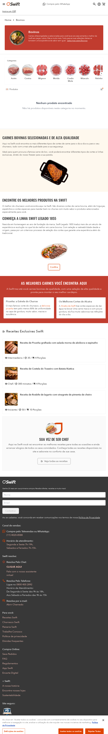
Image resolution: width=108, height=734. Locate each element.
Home (8, 20)
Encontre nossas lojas (13, 690)
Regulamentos (10, 663)
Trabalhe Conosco (12, 631)
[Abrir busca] (94, 4)
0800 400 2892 (24, 584)
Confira (54, 267)
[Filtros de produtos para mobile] (101, 89)
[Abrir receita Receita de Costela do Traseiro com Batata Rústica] (54, 376)
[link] (9, 11)
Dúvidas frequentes (12, 641)
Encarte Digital (10, 673)
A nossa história (10, 685)
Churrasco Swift (10, 622)
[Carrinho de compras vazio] (104, 4)
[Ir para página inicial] (13, 4)
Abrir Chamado (15, 604)
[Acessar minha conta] (99, 4)
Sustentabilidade (11, 695)
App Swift (7, 668)
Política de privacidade (14, 636)
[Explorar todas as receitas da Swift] (54, 461)
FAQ (4, 658)
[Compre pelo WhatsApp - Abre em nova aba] (56, 4)
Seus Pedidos (9, 654)
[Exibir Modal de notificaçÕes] (4, 721)
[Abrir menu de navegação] (3, 4)
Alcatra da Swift (68, 306)
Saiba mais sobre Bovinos (77, 40)
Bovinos (20, 20)
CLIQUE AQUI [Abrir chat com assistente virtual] (14, 566)
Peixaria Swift (9, 627)
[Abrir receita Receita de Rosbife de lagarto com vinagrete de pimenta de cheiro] (54, 402)
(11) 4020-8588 (15, 535)
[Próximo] (101, 73)
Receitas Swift (9, 617)
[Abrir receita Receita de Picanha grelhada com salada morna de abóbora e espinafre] (54, 350)
